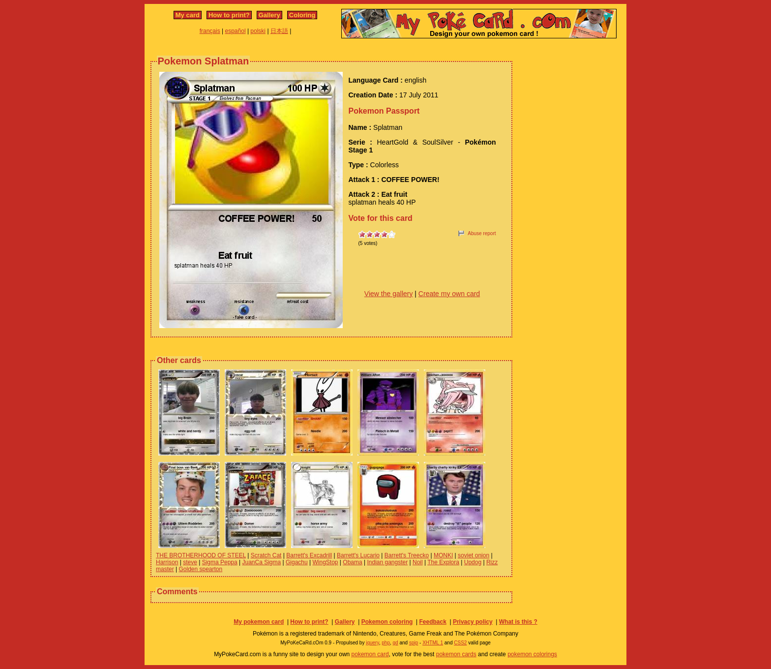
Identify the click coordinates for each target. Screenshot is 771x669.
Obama (352, 562)
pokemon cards (456, 654)
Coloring (302, 15)
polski (258, 31)
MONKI (443, 555)
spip (413, 642)
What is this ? (518, 621)
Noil (418, 562)
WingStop (325, 562)
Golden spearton (200, 569)
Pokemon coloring (387, 621)
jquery (372, 642)
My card (188, 15)
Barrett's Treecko (407, 555)
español (235, 31)
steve (190, 562)
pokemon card (370, 654)
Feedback (432, 621)
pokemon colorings (532, 654)
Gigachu (297, 562)
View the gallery (388, 294)
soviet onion (473, 555)
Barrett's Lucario (358, 555)
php (386, 642)
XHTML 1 (432, 642)
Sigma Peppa (219, 562)
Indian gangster (387, 562)
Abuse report (482, 233)
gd (395, 642)
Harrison (167, 562)
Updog (472, 562)
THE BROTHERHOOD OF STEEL (201, 555)
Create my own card (449, 294)
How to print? (229, 15)
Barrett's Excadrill (309, 555)
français (210, 31)
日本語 (279, 31)
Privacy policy (473, 621)
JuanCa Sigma (261, 562)
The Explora (443, 562)
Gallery (269, 15)
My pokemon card (259, 621)
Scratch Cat (266, 555)
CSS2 (460, 642)
